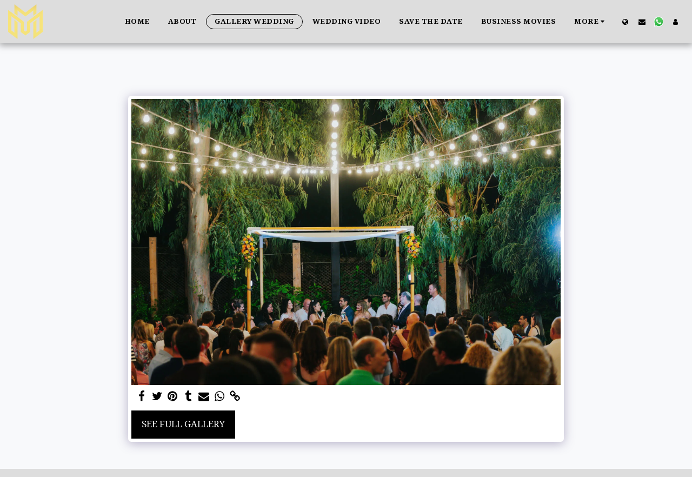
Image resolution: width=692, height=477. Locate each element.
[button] (642, 21)
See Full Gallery (183, 424)
